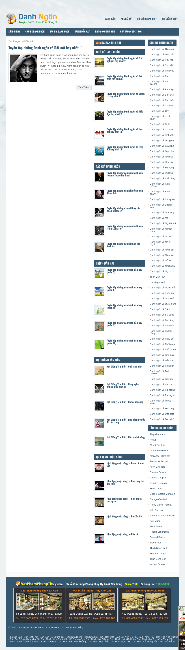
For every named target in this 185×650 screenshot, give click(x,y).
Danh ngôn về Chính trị (162, 124)
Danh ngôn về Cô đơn (161, 129)
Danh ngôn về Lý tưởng (162, 212)
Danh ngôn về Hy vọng (162, 167)
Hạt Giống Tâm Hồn (105, 31)
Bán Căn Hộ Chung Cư (52, 637)
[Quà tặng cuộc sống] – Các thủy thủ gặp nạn (125, 482)
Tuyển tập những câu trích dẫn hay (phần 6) (124, 288)
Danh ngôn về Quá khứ (162, 298)
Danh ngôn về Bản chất (162, 94)
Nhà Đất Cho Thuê (41, 639)
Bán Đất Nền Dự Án (126, 637)
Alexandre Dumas (159, 461)
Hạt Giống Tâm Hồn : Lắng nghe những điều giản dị (123, 385)
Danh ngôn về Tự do (160, 76)
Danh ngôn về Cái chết (162, 105)
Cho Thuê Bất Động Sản (145, 641)
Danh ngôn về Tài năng (162, 320)
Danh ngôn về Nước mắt (162, 287)
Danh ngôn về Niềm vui (162, 255)
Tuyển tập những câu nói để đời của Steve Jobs (125, 192)
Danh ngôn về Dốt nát (161, 135)
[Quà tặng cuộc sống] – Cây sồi (122, 534)
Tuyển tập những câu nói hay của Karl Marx (123, 245)
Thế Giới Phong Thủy (147, 18)
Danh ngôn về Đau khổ (162, 419)
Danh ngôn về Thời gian (162, 344)
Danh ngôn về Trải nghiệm (159, 372)
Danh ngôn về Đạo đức (162, 414)
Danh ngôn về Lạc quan (162, 199)
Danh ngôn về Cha (159, 111)
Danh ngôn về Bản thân (162, 100)
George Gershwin (159, 499)
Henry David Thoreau (161, 504)
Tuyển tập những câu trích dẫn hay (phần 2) (124, 324)
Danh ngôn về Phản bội (162, 293)
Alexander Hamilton (160, 456)
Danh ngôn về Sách (160, 309)
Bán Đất (109, 637)
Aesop (153, 439)
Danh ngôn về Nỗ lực (161, 260)
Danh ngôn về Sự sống (162, 314)
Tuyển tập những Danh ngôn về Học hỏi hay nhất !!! (125, 130)
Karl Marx (155, 521)
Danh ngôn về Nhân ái (161, 236)
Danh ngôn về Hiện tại (161, 156)
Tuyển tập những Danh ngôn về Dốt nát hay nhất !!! (45, 47)
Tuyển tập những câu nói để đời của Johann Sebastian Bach (125, 174)
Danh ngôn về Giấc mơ (162, 49)
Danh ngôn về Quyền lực (163, 304)
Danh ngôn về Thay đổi (162, 338)
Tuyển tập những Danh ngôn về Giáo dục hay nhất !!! (125, 112)
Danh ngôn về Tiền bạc (162, 355)
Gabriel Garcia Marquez (162, 494)
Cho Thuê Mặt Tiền (98, 641)
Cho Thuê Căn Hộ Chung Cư (68, 639)
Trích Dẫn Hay (82, 31)
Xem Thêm (83, 87)
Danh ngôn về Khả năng (162, 178)
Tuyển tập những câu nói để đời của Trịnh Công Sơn (125, 227)
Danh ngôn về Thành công (161, 332)
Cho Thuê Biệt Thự (120, 641)
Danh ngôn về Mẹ (159, 218)
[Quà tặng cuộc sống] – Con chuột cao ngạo (124, 500)
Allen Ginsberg (157, 466)
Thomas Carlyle (158, 553)
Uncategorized (157, 282)
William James (157, 564)
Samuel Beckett (158, 537)
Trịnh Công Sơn (158, 559)
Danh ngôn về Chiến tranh (160, 117)
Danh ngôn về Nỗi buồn (162, 266)
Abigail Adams (157, 434)
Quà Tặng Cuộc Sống (131, 31)
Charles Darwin (158, 472)
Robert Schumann (159, 531)
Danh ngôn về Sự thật (161, 65)
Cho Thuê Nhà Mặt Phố (122, 639)
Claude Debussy (158, 483)
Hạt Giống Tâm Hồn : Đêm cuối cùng (125, 402)
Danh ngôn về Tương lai (162, 395)
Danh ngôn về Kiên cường (160, 184)
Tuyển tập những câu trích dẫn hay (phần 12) (124, 341)
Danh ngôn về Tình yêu (162, 70)
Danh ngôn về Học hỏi (161, 162)
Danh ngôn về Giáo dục (162, 151)
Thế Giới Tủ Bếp (169, 18)
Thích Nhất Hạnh (158, 548)
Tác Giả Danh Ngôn (59, 31)
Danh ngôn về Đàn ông (162, 408)
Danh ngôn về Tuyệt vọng (160, 401)
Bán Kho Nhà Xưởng (167, 637)
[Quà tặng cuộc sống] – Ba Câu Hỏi (124, 516)
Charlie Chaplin (158, 477)
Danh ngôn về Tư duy (161, 384)
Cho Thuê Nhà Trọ (146, 639)
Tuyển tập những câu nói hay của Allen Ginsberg (123, 209)
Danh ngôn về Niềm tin (162, 249)
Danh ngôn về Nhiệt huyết (160, 243)
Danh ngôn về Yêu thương (159, 82)
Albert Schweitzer (159, 450)
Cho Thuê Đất (48, 641)
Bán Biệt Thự (31, 637)
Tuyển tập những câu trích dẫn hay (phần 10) (124, 306)
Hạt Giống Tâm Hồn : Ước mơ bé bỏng (126, 437)
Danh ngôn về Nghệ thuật (163, 223)
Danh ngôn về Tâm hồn (162, 325)
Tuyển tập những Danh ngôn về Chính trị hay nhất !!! (126, 95)
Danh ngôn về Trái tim (161, 379)
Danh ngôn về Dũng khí (162, 140)
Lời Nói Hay (14, 31)
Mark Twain (156, 526)
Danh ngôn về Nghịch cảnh (161, 229)
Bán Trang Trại (146, 637)
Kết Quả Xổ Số (167, 641)
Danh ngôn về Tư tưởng (162, 389)
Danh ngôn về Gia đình (162, 145)
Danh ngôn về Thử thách (163, 349)
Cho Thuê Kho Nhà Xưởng (72, 641)
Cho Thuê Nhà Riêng (97, 639)
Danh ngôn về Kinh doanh (160, 192)
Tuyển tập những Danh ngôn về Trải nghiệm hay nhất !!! (124, 59)
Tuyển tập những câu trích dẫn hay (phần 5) (124, 271)
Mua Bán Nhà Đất (110, 43)
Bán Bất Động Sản (19, 639)
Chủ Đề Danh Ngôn (35, 31)
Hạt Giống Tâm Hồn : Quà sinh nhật (124, 366)
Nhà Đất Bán (15, 637)
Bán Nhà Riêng (74, 637)
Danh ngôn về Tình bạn (162, 365)
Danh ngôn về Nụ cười (162, 271)
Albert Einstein (157, 445)
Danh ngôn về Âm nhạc (162, 89)
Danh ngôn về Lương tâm (161, 205)
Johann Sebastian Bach (162, 515)
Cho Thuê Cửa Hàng (28, 641)
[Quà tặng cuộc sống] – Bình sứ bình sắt (125, 464)
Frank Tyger (156, 488)
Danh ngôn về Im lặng (161, 173)
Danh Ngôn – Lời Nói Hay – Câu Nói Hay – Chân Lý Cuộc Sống (50, 627)
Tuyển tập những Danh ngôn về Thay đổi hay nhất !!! (125, 148)
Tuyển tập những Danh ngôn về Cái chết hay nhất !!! (124, 77)
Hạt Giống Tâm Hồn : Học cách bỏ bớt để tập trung (126, 421)
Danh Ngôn (110, 18)
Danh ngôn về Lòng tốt (162, 54)
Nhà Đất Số (126, 18)
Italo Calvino (156, 510)
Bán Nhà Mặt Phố (94, 637)
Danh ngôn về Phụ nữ (161, 60)
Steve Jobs (155, 542)
